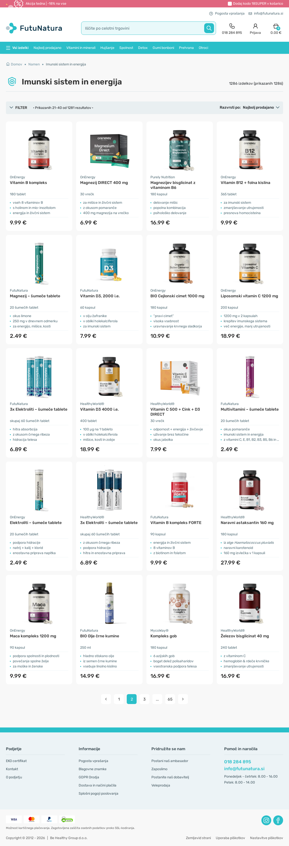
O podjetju (14, 777)
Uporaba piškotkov (230, 838)
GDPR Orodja (89, 777)
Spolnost (126, 48)
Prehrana (186, 48)
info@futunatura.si (266, 13)
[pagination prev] (106, 699)
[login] (255, 28)
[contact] (232, 28)
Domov (14, 64)
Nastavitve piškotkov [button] (266, 838)
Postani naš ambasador (169, 761)
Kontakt (12, 769)
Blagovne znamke (93, 769)
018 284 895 (237, 762)
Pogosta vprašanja (227, 13)
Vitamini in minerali (80, 48)
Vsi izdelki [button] (17, 48)
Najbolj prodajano (47, 48)
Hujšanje (107, 48)
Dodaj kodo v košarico (258, 3)
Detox (143, 48)
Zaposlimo (159, 769)
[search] (148, 28)
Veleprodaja (160, 785)
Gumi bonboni (163, 48)
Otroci (203, 48)
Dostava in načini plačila (97, 785)
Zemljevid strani (198, 838)
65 (170, 699)
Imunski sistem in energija (66, 64)
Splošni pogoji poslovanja (98, 793)
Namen (34, 64)
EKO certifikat (16, 761)
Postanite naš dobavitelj (170, 777)
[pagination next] (183, 699)
